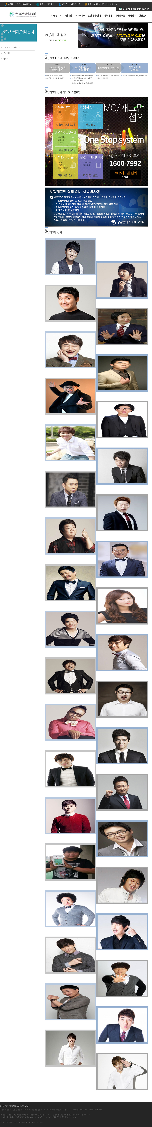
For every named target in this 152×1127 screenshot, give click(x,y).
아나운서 (5, 59)
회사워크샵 (120, 16)
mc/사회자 (80, 16)
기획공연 (53, 16)
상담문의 (143, 16)
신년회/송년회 (94, 16)
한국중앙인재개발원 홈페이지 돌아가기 (134, 8)
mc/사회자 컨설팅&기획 (11, 47)
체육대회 (108, 16)
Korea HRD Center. (22, 1122)
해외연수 (132, 16)
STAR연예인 (66, 16)
